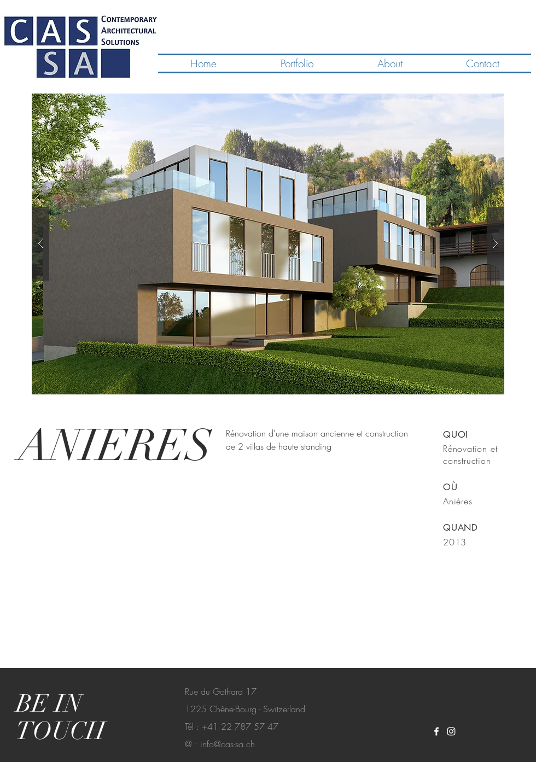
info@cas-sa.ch (227, 744)
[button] (268, 244)
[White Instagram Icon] (451, 731)
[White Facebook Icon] (436, 731)
